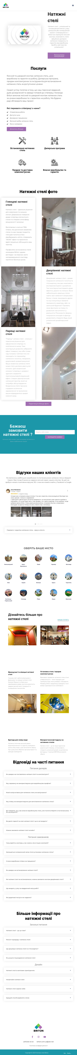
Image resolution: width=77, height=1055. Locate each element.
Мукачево (68, 596)
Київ (8, 580)
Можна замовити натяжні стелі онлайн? (20, 827)
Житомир (68, 564)
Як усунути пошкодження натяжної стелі (20, 955)
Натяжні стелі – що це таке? (16, 927)
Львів (38, 564)
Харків (23, 580)
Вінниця (38, 580)
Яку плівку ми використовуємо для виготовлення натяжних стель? (30, 799)
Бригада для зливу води (18, 737)
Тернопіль (68, 580)
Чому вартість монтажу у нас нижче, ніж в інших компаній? (27, 840)
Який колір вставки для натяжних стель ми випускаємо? (26, 789)
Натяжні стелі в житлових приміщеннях (20, 967)
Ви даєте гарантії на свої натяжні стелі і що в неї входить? (26, 818)
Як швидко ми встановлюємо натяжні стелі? (22, 867)
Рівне (38, 596)
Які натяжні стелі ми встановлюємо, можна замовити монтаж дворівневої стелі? (35, 876)
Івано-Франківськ (23, 564)
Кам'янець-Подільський (8, 597)
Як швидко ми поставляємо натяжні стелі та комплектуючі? (27, 771)
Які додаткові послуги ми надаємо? (19, 894)
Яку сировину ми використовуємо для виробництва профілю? (28, 780)
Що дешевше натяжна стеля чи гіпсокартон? (22, 946)
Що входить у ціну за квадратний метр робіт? (22, 885)
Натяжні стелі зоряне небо (15, 986)
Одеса (53, 580)
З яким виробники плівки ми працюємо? (21, 858)
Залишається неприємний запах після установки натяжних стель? (30, 849)
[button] (73, 5)
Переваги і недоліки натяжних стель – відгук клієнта (26, 530)
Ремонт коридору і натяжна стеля (18, 937)
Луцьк (53, 596)
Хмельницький (8, 564)
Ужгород (23, 596)
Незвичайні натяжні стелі (15, 977)
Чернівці (53, 564)
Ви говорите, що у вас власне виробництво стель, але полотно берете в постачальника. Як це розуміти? (37, 808)
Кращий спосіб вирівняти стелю (17, 995)
